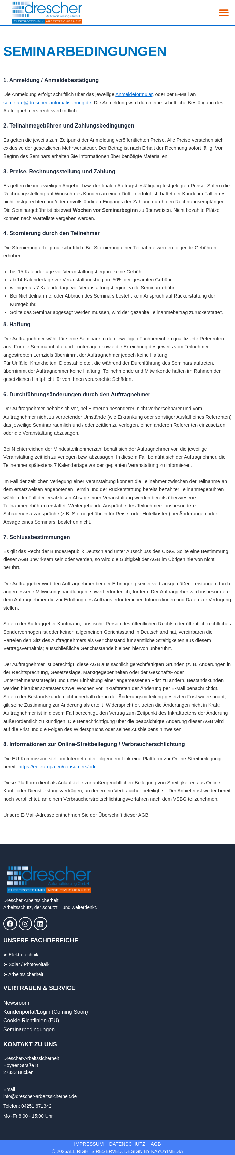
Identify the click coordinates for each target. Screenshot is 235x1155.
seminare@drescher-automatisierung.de (47, 102)
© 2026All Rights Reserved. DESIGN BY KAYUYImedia (117, 1151)
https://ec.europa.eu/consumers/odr (57, 766)
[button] (224, 12)
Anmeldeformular (133, 94)
